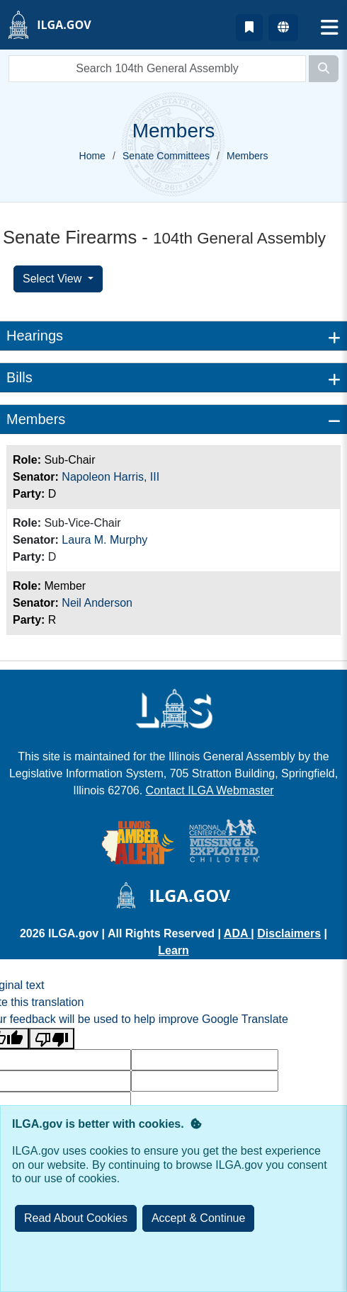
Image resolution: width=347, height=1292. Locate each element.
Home (92, 155)
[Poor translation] (51, 1039)
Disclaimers (289, 933)
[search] (157, 68)
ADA (237, 933)
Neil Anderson (97, 603)
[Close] (198, 1218)
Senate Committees (166, 155)
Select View (54, 279)
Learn (173, 950)
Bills (19, 377)
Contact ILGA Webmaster (210, 790)
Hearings (34, 335)
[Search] (324, 68)
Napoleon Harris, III (110, 477)
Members (35, 419)
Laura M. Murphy (104, 540)
